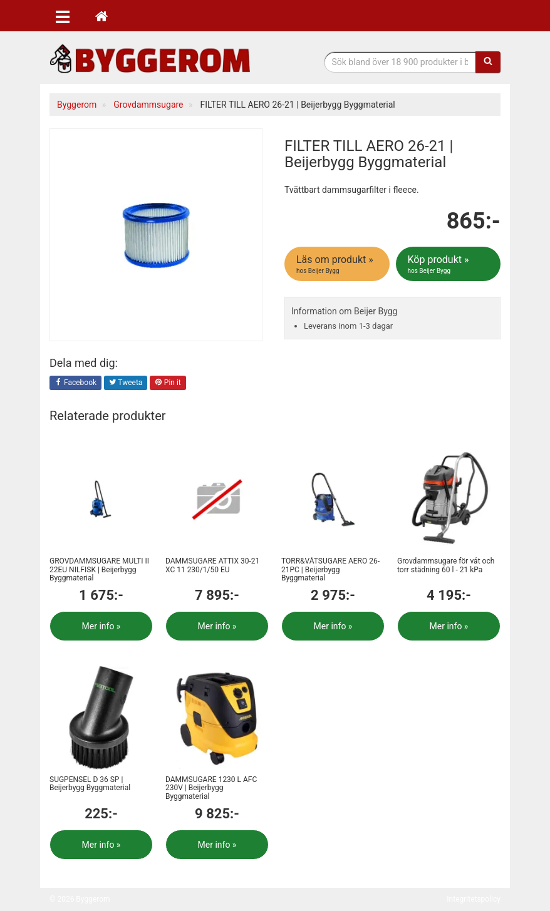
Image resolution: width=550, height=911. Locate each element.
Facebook (75, 383)
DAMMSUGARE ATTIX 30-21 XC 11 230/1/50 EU (212, 565)
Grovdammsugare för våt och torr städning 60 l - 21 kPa (445, 565)
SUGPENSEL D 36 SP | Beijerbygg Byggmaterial (89, 783)
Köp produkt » (449, 264)
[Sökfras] (400, 62)
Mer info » (101, 626)
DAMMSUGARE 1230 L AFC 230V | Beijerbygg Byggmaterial (211, 787)
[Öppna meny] (62, 16)
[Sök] (488, 62)
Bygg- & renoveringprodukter (149, 58)
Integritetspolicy (474, 899)
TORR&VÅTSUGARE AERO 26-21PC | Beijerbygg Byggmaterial (330, 569)
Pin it (168, 383)
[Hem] (101, 15)
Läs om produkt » (338, 264)
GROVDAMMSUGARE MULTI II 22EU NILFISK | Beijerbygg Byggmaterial (99, 569)
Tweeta (126, 383)
